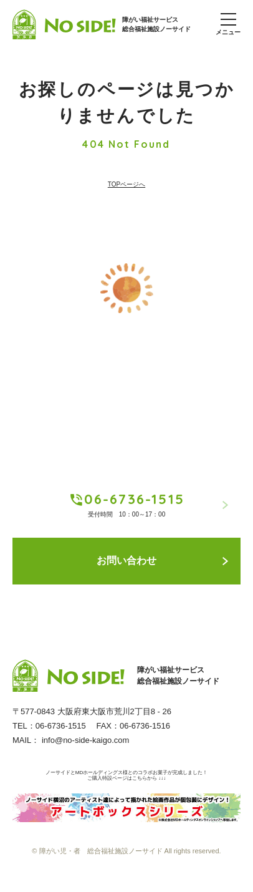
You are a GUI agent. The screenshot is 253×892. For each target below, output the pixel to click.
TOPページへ (126, 184)
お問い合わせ (162, 560)
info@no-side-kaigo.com (85, 740)
